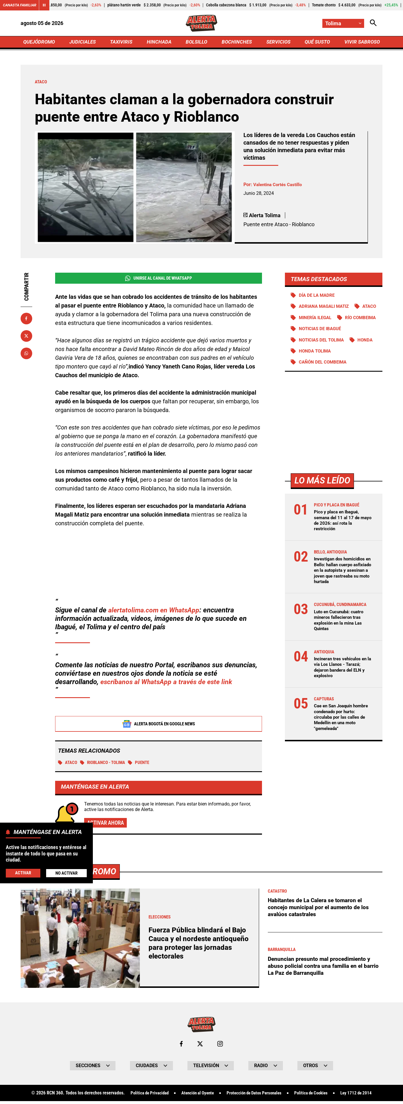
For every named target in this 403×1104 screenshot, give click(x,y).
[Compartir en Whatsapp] (26, 354)
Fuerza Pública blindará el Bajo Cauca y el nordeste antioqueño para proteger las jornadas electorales (199, 950)
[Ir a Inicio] (201, 23)
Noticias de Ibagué (321, 342)
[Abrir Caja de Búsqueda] (373, 23)
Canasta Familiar (21, 5)
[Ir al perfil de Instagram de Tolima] (220, 1051)
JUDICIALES (84, 42)
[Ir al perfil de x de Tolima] (200, 1051)
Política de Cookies (316, 1100)
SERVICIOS (277, 42)
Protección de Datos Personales (255, 1100)
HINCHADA (159, 42)
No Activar (66, 873)
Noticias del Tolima (323, 353)
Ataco (68, 764)
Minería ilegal (345, 319)
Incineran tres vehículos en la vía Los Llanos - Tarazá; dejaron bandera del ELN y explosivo (342, 681)
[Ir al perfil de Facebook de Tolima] (181, 1051)
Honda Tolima (345, 365)
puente (145, 764)
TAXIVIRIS (122, 42)
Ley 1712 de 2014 (363, 1100)
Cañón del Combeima (324, 376)
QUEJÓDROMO (40, 42)
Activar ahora (106, 825)
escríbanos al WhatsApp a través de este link (168, 683)
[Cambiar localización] (343, 23)
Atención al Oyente (194, 1100)
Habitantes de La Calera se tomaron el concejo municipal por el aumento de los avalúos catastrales (319, 915)
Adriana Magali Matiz (326, 308)
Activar (22, 872)
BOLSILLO (196, 42)
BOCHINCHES (236, 42)
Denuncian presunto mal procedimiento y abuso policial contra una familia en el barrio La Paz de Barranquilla (325, 973)
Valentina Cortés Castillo (278, 186)
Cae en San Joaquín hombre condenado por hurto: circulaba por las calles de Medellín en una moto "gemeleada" (343, 731)
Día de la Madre (318, 296)
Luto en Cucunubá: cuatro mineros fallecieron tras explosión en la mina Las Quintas (341, 634)
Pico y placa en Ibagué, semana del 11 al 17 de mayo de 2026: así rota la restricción (340, 535)
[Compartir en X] (26, 337)
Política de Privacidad (142, 1100)
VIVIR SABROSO (361, 42)
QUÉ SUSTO (316, 42)
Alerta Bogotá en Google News (158, 725)
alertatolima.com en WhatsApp (155, 612)
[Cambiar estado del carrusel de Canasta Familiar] (47, 5)
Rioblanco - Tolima (106, 764)
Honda (307, 365)
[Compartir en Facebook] (26, 320)
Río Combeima (315, 331)
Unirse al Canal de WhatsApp (158, 280)
